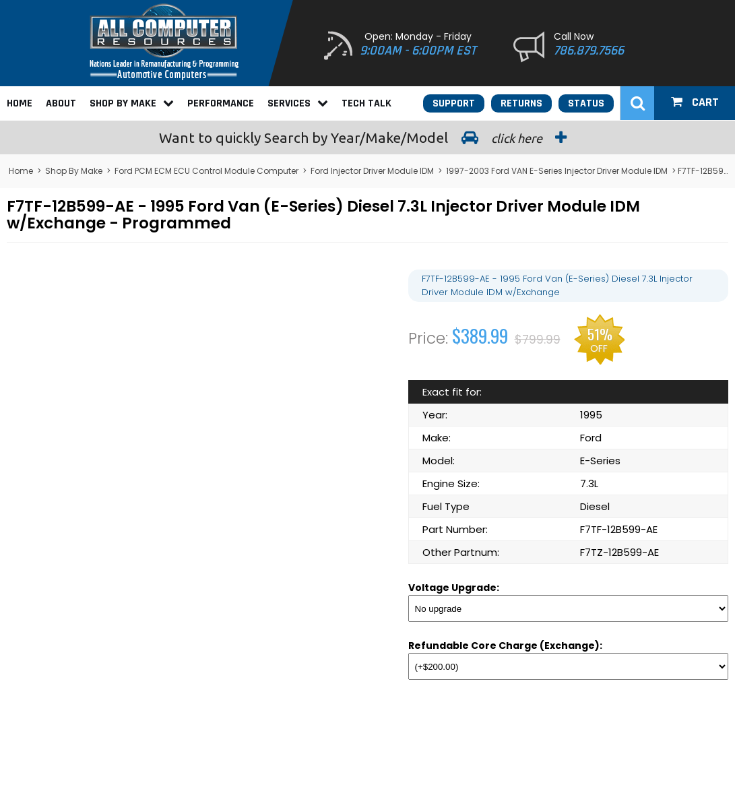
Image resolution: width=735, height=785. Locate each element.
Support (454, 103)
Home (19, 103)
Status (586, 103)
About (61, 103)
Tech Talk (366, 103)
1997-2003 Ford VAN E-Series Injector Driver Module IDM (557, 171)
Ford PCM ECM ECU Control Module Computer (206, 171)
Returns (521, 103)
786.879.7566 (589, 50)
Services (297, 103)
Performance (220, 103)
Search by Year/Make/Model (368, 137)
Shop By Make (132, 103)
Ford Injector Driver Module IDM (372, 171)
